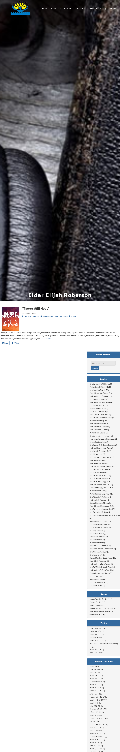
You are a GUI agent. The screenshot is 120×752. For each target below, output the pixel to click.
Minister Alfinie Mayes (98, 463)
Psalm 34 (93, 666)
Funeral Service (95, 602)
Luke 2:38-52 (95, 706)
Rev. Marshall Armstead (99, 524)
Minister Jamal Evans (98, 423)
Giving (103, 8)
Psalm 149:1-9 (95, 649)
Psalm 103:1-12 (96, 739)
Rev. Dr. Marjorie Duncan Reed (101, 509)
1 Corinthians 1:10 (97, 681)
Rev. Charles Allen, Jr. (97, 582)
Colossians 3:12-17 (97, 709)
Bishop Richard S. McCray (99, 503)
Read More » (46, 339)
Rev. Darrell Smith (97, 533)
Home (44, 8)
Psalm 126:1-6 (95, 688)
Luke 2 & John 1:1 (97, 628)
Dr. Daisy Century (96, 530)
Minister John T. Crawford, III (101, 570)
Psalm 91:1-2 (95, 675)
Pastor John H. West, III (99, 387)
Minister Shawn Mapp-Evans (101, 448)
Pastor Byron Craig (97, 420)
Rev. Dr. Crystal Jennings (99, 469)
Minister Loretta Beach (99, 430)
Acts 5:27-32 (95, 694)
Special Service (95, 605)
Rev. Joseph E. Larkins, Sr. (99, 451)
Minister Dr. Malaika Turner (100, 564)
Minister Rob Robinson (98, 500)
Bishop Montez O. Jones (99, 521)
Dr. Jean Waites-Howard (99, 478)
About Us (55, 8)
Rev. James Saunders (97, 405)
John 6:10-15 (95, 637)
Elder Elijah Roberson (98, 561)
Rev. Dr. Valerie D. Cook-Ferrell (101, 567)
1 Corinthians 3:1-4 (97, 736)
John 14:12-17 (95, 652)
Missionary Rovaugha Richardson (102, 439)
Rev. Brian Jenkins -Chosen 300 (101, 549)
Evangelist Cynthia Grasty (100, 573)
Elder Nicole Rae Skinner (99, 393)
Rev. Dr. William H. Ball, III (100, 475)
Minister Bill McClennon (99, 396)
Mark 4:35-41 (95, 745)
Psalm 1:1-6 (94, 742)
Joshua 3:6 (94, 721)
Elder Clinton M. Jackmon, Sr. (101, 506)
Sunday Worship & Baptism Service (103, 608)
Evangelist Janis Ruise (98, 442)
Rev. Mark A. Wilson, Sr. (98, 552)
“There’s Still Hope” (35, 308)
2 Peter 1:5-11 (95, 712)
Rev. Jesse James (96, 585)
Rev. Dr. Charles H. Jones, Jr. (100, 436)
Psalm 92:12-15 (96, 749)
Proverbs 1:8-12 (96, 733)
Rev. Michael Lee (96, 454)
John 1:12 (93, 672)
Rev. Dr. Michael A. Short (99, 512)
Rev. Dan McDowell (97, 472)
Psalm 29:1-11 (95, 634)
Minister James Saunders (99, 426)
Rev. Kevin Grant (96, 555)
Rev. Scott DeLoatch (98, 411)
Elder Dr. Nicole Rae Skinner (100, 466)
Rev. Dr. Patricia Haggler (99, 481)
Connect (91, 8)
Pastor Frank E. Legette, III (100, 494)
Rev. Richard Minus (97, 539)
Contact (112, 8)
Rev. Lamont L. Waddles (99, 545)
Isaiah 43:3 (94, 703)
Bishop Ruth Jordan (97, 579)
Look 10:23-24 (95, 727)
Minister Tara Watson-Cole (100, 484)
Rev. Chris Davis (96, 576)
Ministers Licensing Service (100, 611)
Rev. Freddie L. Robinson (99, 527)
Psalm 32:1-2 (95, 684)
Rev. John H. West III (97, 390)
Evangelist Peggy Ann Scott (100, 488)
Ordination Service (97, 614)
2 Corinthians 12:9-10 (98, 724)
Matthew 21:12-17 (97, 697)
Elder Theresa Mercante (99, 414)
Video (15, 343)
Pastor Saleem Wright (98, 408)
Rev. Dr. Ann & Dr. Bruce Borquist (102, 445)
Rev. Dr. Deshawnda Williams (101, 417)
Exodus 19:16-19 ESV (98, 718)
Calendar (79, 8)
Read (5, 343)
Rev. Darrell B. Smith (97, 399)
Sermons (68, 8)
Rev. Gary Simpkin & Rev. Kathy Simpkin (105, 515)
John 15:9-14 (95, 730)
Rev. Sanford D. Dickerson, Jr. (100, 457)
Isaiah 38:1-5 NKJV (97, 700)
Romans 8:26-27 (96, 631)
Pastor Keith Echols (97, 433)
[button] (60, 8)
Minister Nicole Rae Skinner (100, 402)
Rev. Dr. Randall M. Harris (99, 384)
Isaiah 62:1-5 (95, 715)
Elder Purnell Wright (97, 536)
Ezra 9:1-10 (6, 332)
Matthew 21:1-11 (97, 691)
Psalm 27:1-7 (95, 678)
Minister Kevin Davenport (99, 460)
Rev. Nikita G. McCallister (99, 497)
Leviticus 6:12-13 (96, 640)
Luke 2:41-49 (95, 669)
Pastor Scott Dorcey (98, 491)
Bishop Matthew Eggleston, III (102, 558)
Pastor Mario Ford (97, 542)
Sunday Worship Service (98, 599)
